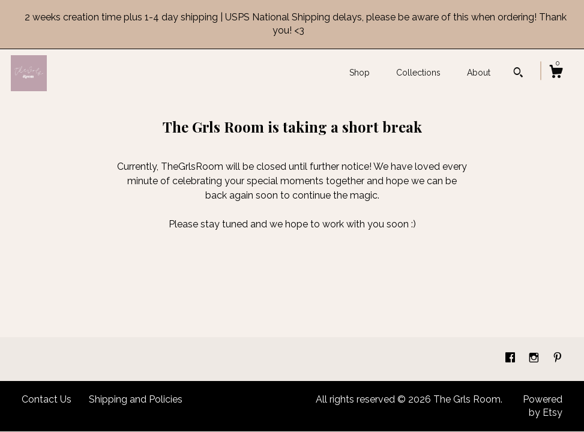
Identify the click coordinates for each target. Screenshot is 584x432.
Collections (418, 72)
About (478, 72)
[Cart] (555, 73)
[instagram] (535, 358)
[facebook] (511, 358)
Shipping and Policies (135, 399)
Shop (359, 72)
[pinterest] (557, 358)
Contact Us (46, 399)
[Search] (518, 73)
